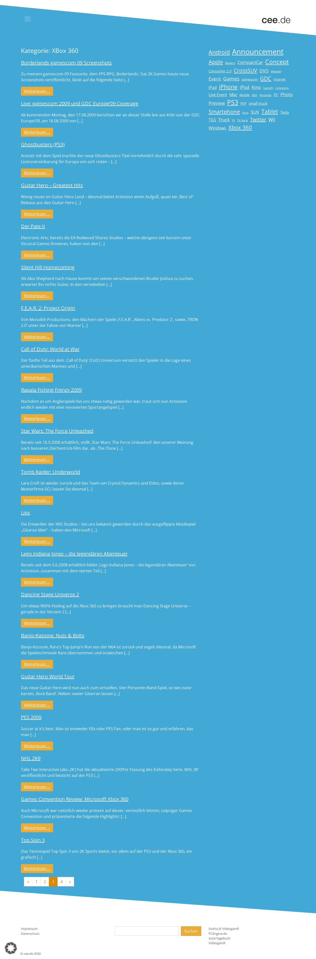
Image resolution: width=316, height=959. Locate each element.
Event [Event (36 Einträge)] (215, 79)
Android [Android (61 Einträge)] (219, 52)
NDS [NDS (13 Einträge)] (254, 95)
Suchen (191, 931)
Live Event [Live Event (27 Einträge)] (218, 94)
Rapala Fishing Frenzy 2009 (51, 389)
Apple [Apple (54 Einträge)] (216, 61)
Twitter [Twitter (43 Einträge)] (258, 119)
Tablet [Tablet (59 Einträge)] (269, 111)
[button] (11, 948)
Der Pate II (33, 226)
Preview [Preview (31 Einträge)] (217, 103)
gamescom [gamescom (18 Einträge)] (250, 79)
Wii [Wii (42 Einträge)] (271, 119)
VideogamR (217, 943)
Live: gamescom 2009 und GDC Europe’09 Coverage (79, 103)
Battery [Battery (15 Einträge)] (230, 63)
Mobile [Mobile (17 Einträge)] (244, 95)
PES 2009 (31, 717)
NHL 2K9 (30, 758)
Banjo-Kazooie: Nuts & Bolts (52, 635)
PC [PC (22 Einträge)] (276, 94)
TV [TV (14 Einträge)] (233, 120)
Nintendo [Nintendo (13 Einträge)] (265, 95)
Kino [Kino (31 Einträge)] (256, 87)
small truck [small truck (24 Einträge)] (258, 103)
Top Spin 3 (33, 840)
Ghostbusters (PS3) (43, 144)
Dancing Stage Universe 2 (50, 594)
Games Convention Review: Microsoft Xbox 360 (74, 799)
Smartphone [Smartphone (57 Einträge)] (224, 111)
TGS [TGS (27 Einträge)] (212, 120)
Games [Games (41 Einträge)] (231, 78)
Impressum (29, 928)
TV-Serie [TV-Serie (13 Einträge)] (242, 120)
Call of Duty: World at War (50, 349)
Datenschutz (30, 933)
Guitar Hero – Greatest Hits (52, 185)
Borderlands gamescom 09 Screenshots (66, 62)
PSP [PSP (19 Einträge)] (243, 103)
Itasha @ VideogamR (224, 928)
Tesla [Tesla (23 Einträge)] (284, 112)
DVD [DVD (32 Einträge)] (264, 71)
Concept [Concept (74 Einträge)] (277, 62)
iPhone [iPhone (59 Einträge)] (228, 87)
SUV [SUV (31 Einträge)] (255, 112)
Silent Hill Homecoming (48, 267)
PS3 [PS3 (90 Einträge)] (232, 102)
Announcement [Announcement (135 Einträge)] (257, 52)
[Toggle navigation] (27, 19)
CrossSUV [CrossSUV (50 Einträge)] (245, 70)
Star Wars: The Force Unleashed (57, 430)
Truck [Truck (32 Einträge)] (224, 120)
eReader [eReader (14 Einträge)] (276, 71)
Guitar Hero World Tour (48, 676)
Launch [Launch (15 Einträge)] (268, 88)
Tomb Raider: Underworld (50, 472)
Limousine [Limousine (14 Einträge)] (282, 88)
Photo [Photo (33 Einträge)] (286, 94)
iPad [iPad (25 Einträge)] (213, 87)
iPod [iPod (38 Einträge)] (244, 87)
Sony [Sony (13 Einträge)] (245, 112)
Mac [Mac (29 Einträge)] (233, 94)
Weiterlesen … (38, 91)
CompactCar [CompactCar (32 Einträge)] (250, 62)
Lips (25, 512)
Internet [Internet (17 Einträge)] (280, 79)
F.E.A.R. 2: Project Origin (48, 308)
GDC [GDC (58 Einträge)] (265, 78)
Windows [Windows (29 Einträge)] (217, 128)
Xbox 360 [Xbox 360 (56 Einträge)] (240, 127)
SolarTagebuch (219, 938)
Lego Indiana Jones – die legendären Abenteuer (74, 553)
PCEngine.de (218, 933)
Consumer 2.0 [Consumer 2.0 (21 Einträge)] (220, 71)
